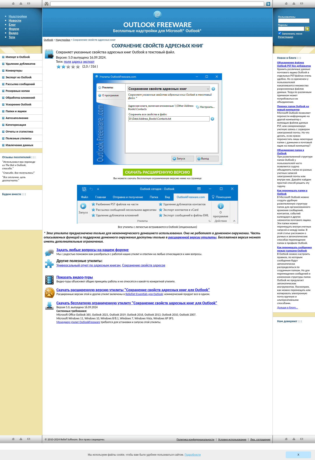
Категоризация (16, 125)
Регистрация (285, 36)
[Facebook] (19, 203)
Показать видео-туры (74, 277)
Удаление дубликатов (20, 64)
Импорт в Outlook (18, 57)
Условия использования (232, 439)
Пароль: (283, 24)
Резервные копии (18, 91)
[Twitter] (19, 220)
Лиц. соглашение (260, 439)
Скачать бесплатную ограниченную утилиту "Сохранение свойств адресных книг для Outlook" (136, 303)
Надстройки (18, 16)
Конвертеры (14, 70)
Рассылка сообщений (20, 84)
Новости (15, 20)
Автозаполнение (17, 118)
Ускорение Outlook (18, 104)
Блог (12, 25)
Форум (14, 29)
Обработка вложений (20, 98)
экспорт (88, 61)
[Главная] (13, 3)
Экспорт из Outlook (19, 77)
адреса (77, 61)
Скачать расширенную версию (157, 172)
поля (67, 61)
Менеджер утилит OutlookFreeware (78, 322)
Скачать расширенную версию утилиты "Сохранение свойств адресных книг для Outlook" (133, 289)
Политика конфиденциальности (195, 439)
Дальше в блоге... (287, 307)
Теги (12, 37)
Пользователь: (287, 16)
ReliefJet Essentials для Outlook (144, 294)
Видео (13, 33)
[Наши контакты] (28, 3)
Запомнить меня (292, 33)
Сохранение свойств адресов (143, 265)
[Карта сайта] (21, 3)
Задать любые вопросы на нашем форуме (92, 249)
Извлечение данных (19, 145)
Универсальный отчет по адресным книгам (88, 265)
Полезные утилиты (19, 138)
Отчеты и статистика (19, 131)
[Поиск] (157, 4)
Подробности (193, 454)
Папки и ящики (16, 111)
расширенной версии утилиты (192, 237)
